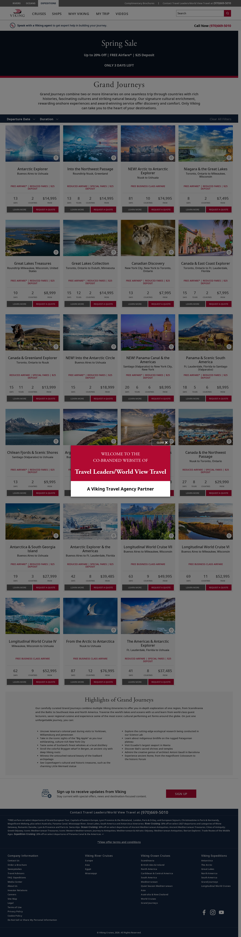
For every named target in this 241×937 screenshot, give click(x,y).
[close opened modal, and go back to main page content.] (161, 442)
